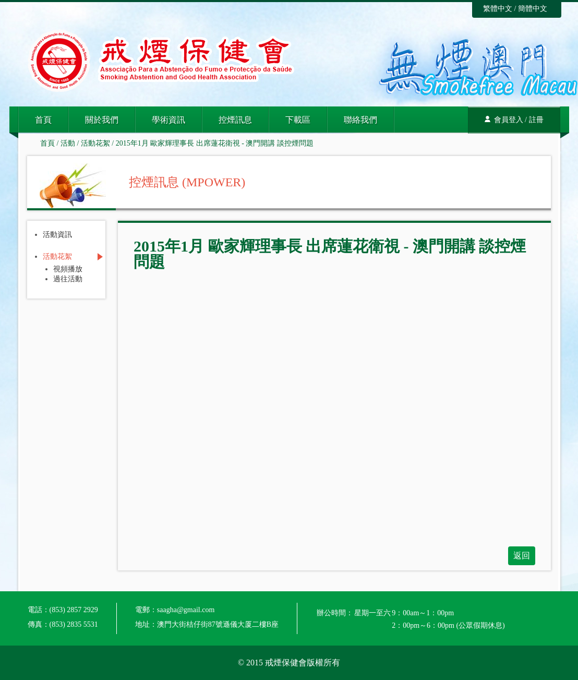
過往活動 (67, 279)
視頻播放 (67, 269)
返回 (521, 555)
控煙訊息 (235, 119)
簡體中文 (532, 9)
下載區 (297, 119)
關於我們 (101, 119)
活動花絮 (95, 143)
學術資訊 (168, 119)
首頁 (43, 119)
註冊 (536, 120)
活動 (68, 143)
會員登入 (508, 120)
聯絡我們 (360, 119)
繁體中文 (497, 9)
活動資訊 (57, 234)
